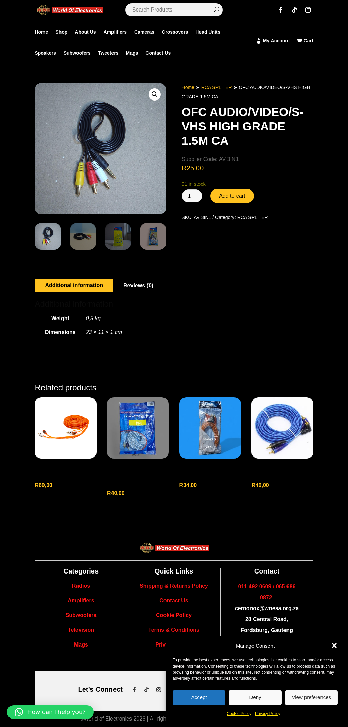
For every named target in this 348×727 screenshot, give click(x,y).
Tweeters (108, 53)
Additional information (74, 285)
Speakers (45, 53)
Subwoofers (77, 53)
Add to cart (232, 196)
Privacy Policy (267, 713)
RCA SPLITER (216, 87)
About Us (85, 32)
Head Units (207, 32)
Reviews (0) (138, 285)
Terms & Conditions (173, 630)
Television (81, 630)
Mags (132, 53)
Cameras (144, 32)
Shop (61, 32)
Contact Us (158, 53)
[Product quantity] (192, 195)
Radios (81, 586)
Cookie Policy (239, 713)
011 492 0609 (255, 586)
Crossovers (175, 32)
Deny (255, 697)
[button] (334, 645)
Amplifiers (115, 32)
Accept (199, 697)
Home (41, 32)
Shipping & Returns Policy (174, 586)
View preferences (311, 697)
